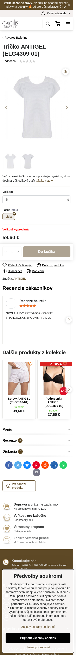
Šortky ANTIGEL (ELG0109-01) (19, 400)
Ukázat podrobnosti (38, 647)
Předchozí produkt (16, 485)
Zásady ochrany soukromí (38, 626)
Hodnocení (9, 61)
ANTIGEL (19, 278)
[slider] (27, 305)
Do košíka (46, 252)
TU (64, 6)
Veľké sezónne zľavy (18, 3)
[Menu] (68, 24)
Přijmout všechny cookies (38, 638)
